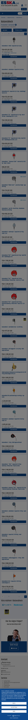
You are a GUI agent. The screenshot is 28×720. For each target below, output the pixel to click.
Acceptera (14, 707)
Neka (14, 703)
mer (14, 711)
